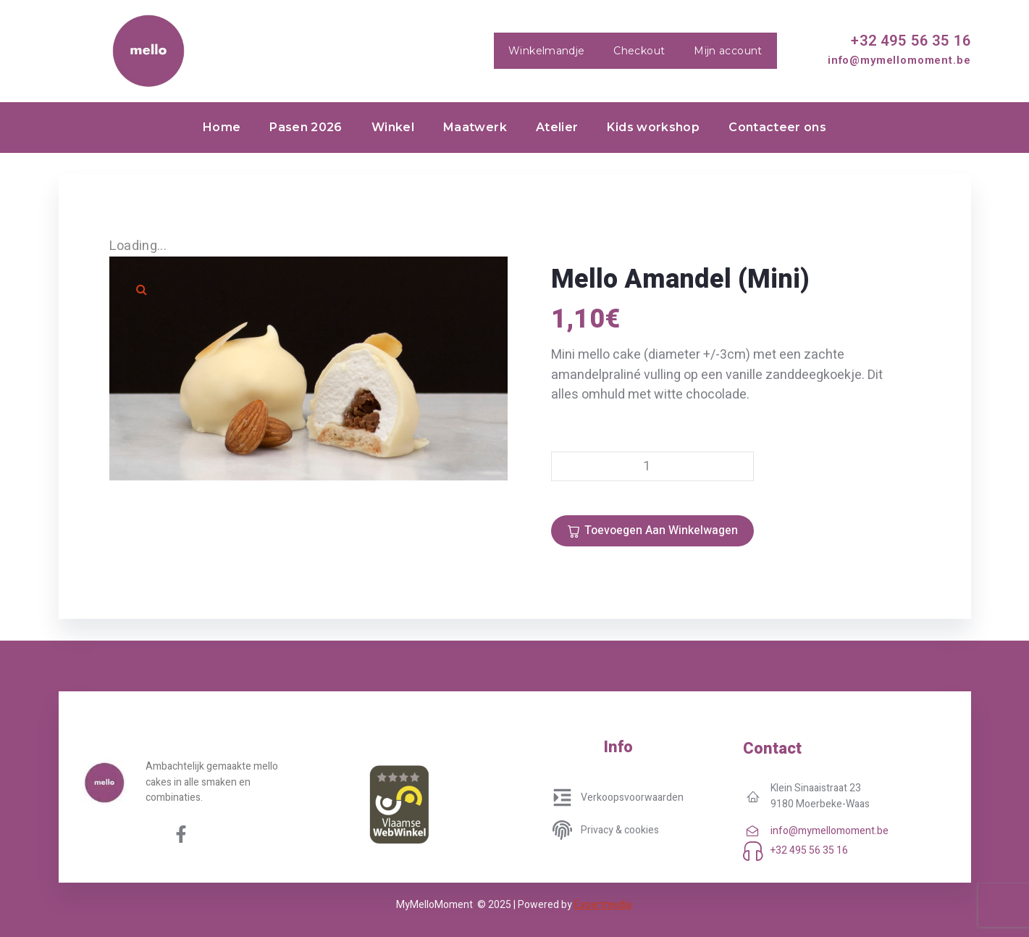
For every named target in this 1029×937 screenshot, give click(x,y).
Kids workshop (653, 127)
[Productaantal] (652, 466)
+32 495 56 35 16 (910, 40)
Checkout (639, 50)
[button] (142, 289)
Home (221, 127)
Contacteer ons (777, 127)
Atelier (557, 127)
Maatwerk (475, 127)
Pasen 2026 (306, 127)
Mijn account (728, 50)
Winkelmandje (546, 50)
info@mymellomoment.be (899, 60)
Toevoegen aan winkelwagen (661, 530)
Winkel (392, 127)
